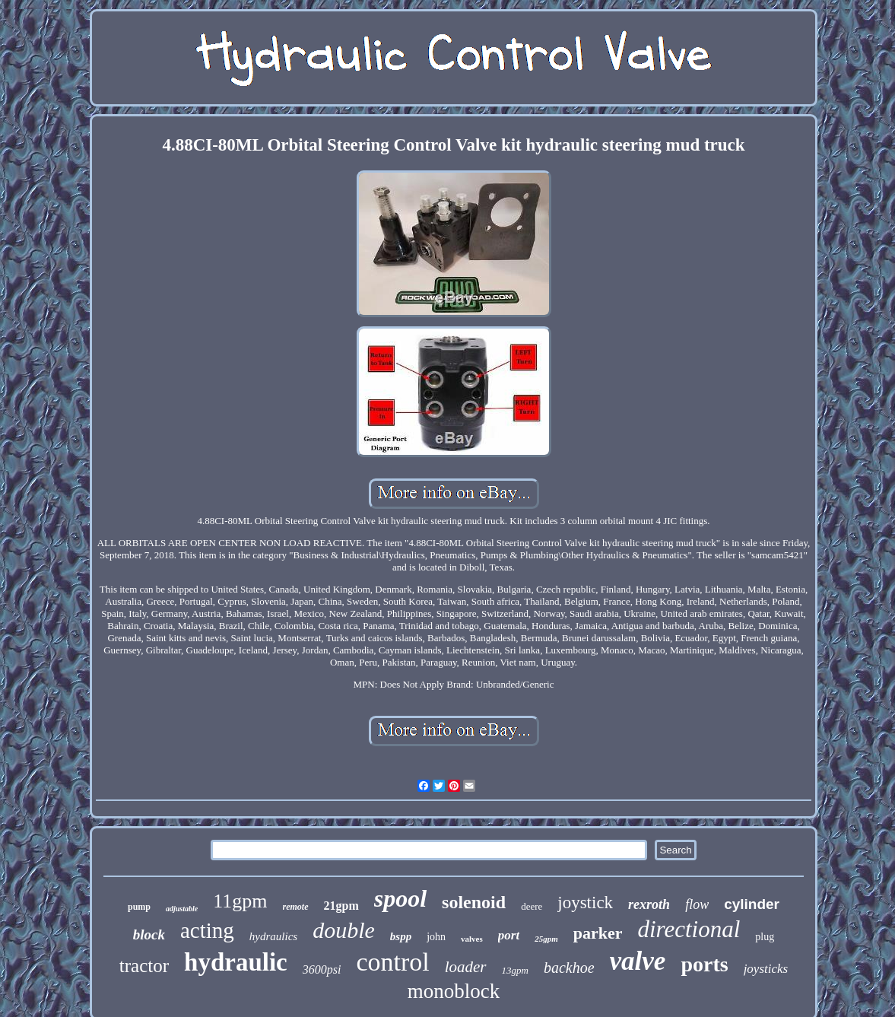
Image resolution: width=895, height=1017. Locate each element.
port (508, 935)
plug (764, 936)
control (392, 962)
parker (598, 932)
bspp (400, 936)
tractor (144, 965)
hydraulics (273, 936)
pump (139, 906)
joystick (585, 902)
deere (531, 906)
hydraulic (235, 962)
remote (296, 906)
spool (400, 898)
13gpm (515, 970)
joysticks (766, 968)
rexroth (649, 904)
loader (466, 967)
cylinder (751, 904)
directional (688, 929)
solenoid (474, 902)
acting (207, 930)
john (436, 936)
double (344, 929)
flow (697, 904)
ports (704, 964)
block (149, 934)
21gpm (341, 905)
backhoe (569, 967)
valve (638, 961)
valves (472, 938)
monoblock (454, 991)
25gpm (546, 938)
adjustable (182, 908)
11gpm (240, 901)
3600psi (322, 969)
